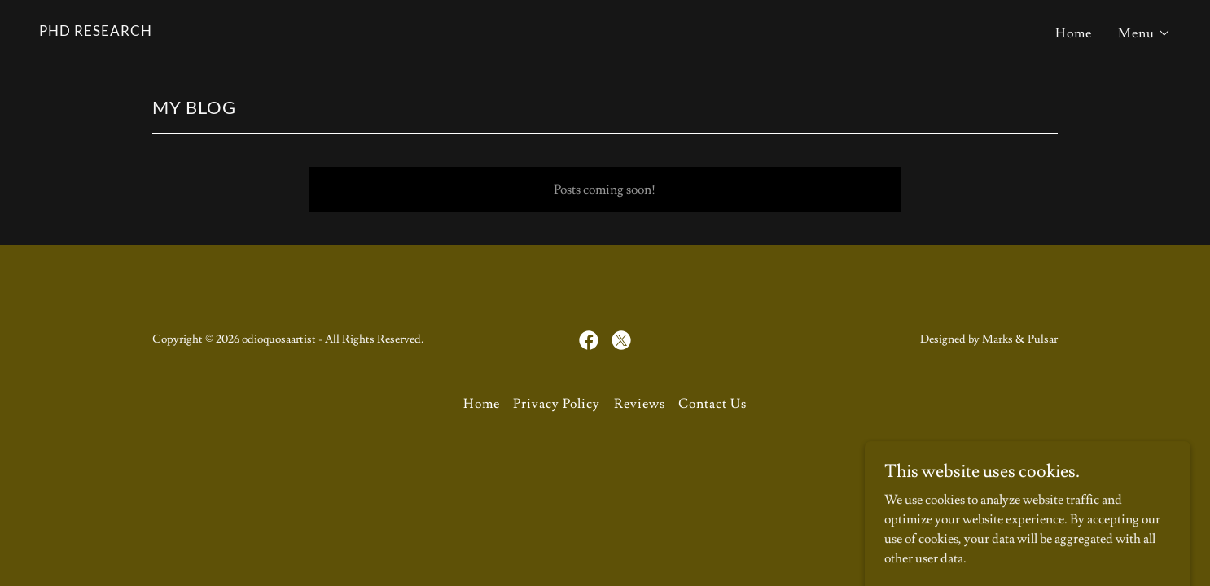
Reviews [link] (639, 404)
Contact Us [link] (712, 404)
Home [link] (1073, 33)
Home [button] (481, 404)
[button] (1144, 33)
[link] (95, 32)
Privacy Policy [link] (556, 404)
